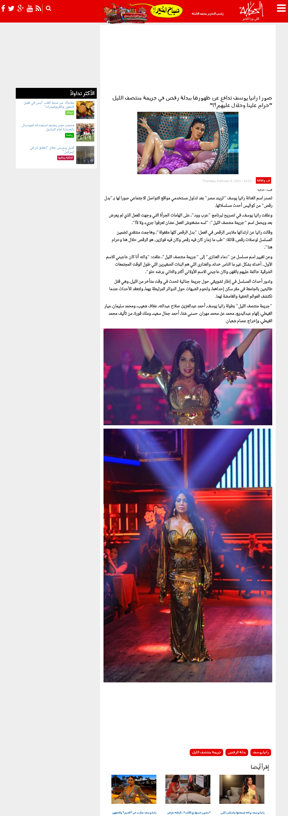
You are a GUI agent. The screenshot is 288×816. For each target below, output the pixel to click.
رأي (174, 783)
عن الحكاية (266, 809)
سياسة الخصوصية (245, 809)
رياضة (56, 783)
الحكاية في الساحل (114, 783)
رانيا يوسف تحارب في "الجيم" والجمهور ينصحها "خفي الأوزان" (134, 752)
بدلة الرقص (237, 690)
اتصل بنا (188, 809)
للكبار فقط (82, 783)
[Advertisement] (188, 58)
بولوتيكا (134, 783)
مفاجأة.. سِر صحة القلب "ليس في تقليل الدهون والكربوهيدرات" (49, 105)
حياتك (96, 783)
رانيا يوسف (261, 690)
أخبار (167, 783)
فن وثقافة (263, 118)
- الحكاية (261, 128)
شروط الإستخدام (220, 809)
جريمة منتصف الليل (206, 690)
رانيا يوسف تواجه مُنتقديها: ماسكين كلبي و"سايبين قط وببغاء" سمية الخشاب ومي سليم (242, 755)
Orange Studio (42, 811)
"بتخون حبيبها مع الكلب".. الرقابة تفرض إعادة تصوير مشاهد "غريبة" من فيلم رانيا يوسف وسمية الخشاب (188, 755)
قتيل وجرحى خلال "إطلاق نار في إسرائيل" (52, 150)
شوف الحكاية (26, 783)
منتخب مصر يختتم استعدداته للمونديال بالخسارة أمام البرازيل (48, 127)
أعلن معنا (202, 809)
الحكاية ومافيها (152, 783)
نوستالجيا (44, 783)
